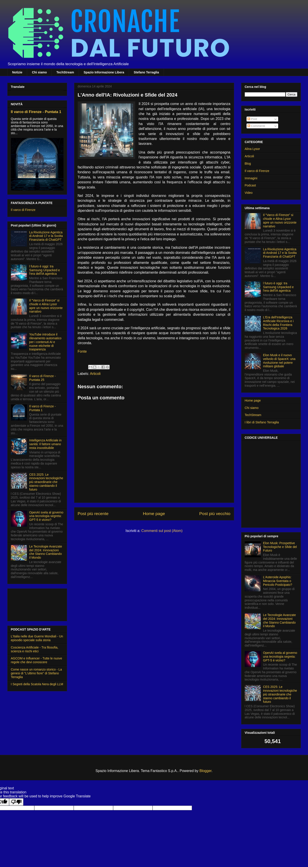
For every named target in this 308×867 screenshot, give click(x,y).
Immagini (251, 178)
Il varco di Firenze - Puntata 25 (42, 378)
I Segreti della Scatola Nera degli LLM (37, 684)
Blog (248, 163)
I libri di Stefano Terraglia (262, 422)
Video (249, 192)
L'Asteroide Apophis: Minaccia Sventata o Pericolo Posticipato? (277, 580)
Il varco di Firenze (23, 210)
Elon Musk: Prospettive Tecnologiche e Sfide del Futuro (280, 546)
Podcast (250, 185)
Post (252, 119)
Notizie (17, 72)
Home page (154, 513)
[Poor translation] (16, 802)
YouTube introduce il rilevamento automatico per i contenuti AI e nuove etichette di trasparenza (45, 342)
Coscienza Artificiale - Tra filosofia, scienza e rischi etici (34, 649)
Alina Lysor (252, 149)
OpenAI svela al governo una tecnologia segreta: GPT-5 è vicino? (46, 516)
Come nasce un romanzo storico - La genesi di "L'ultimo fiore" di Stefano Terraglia (36, 673)
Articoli (95, 374)
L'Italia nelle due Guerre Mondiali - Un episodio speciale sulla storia (37, 638)
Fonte (82, 351)
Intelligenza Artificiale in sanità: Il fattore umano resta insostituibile (45, 444)
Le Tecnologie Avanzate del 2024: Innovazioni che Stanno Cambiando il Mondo (45, 552)
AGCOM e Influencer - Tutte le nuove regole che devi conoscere (36, 660)
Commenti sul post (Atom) (162, 531)
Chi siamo (39, 72)
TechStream (65, 72)
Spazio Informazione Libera (104, 72)
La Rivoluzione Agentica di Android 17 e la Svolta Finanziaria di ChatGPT (46, 236)
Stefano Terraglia (146, 72)
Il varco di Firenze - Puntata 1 (36, 112)
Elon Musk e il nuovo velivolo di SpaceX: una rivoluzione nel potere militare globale (279, 360)
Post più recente (93, 513)
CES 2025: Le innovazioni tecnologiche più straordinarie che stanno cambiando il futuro (46, 482)
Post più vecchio (214, 513)
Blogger (205, 771)
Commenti (256, 126)
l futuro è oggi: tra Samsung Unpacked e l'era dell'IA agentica (44, 270)
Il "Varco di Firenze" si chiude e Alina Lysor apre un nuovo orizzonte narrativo (46, 306)
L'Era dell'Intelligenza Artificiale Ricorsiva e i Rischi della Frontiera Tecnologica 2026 (278, 322)
